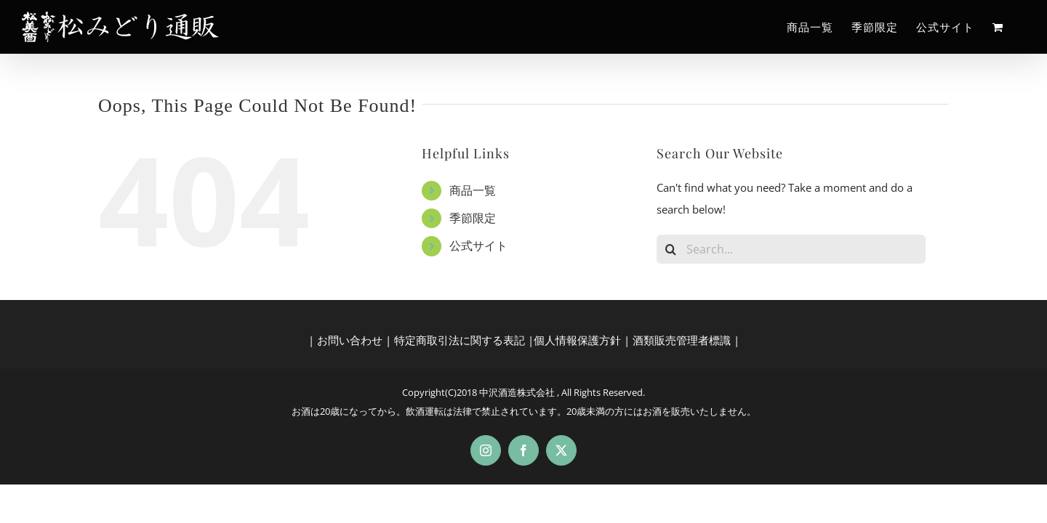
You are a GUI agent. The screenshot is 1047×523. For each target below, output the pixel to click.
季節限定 (472, 218)
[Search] (671, 249)
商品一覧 (472, 190)
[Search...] (791, 249)
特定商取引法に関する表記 (459, 340)
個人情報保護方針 (577, 340)
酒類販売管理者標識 (682, 340)
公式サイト (478, 246)
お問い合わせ (349, 340)
